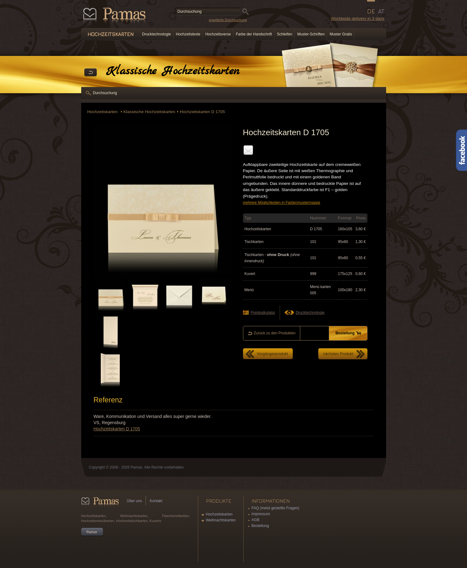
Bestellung (260, 526)
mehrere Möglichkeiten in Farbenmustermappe (281, 202)
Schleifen (284, 34)
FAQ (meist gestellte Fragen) (275, 508)
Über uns (134, 501)
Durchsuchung (105, 93)
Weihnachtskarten (221, 520)
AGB (255, 520)
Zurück (90, 72)
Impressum (260, 514)
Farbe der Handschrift (254, 34)
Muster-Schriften (311, 34)
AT (381, 11)
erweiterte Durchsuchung (228, 20)
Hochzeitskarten (103, 111)
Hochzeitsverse (218, 34)
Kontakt (156, 501)
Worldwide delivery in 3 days (357, 18)
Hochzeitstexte (188, 34)
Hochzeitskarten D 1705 (202, 111)
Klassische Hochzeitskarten (149, 111)
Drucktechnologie (156, 34)
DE (371, 11)
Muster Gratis (340, 34)
